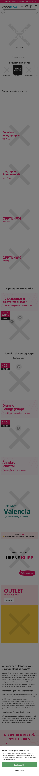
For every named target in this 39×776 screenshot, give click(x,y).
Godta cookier (19, 765)
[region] (19, 761)
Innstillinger (19, 770)
